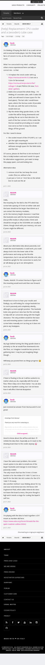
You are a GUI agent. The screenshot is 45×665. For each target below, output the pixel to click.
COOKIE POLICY (10, 610)
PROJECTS (41, 5)
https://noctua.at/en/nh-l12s (19, 77)
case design (9, 36)
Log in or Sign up (37, 1)
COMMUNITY (30, 5)
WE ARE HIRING (9, 566)
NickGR (13, 193)
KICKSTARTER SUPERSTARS (14, 577)
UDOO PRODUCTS (18, 5)
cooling (17, 36)
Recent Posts (18, 18)
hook (12, 43)
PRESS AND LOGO (10, 561)
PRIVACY (7, 616)
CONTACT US (9, 599)
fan (23, 36)
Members (17, 13)
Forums (6, 13)
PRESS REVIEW (9, 572)
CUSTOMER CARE (10, 594)
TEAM (6, 555)
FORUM (7, 588)
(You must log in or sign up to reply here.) (31, 532)
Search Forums (6, 18)
